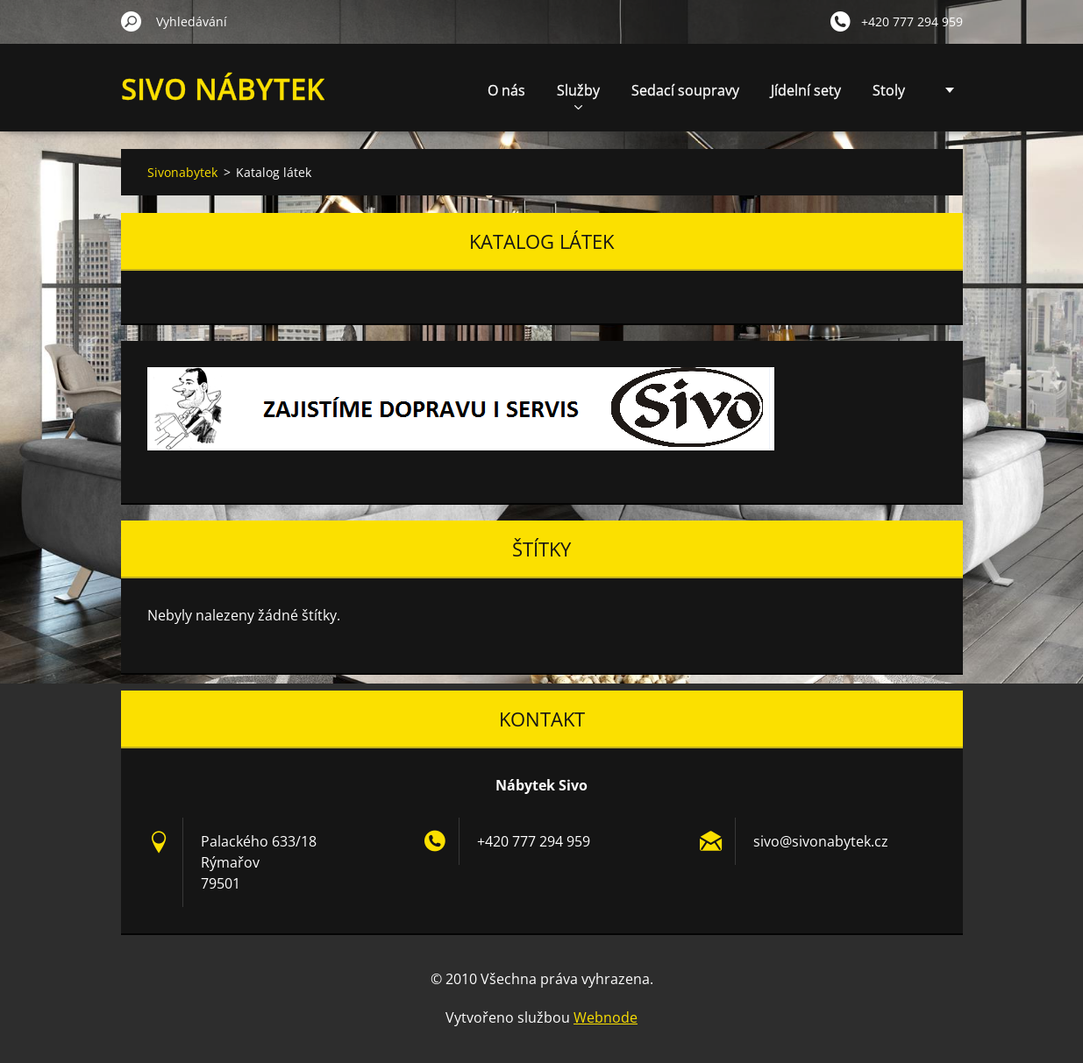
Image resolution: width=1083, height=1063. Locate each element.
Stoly (889, 90)
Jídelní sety (806, 90)
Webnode (606, 1017)
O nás (506, 90)
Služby (578, 95)
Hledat (131, 21)
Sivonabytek (182, 172)
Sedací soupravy (685, 90)
